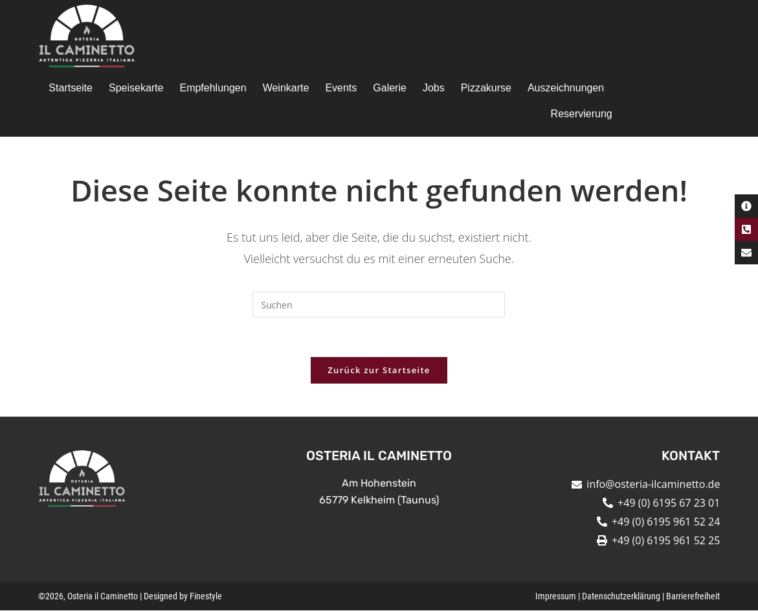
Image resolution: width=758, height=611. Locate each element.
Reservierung (581, 113)
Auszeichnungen (566, 87)
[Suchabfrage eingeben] (378, 304)
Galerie (390, 87)
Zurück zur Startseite (379, 370)
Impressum (555, 597)
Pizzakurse (486, 87)
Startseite (71, 87)
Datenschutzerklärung (621, 597)
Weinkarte (286, 87)
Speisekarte (136, 87)
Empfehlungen (212, 87)
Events (341, 87)
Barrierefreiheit (693, 597)
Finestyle (206, 597)
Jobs (434, 87)
